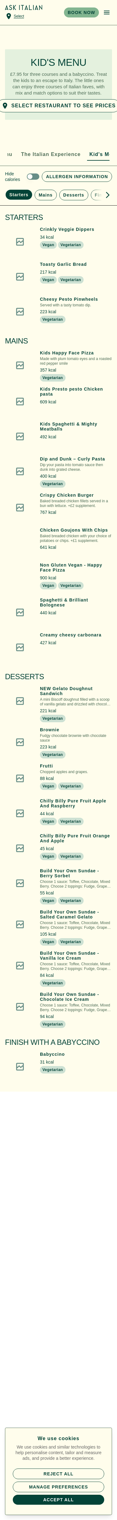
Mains (46, 194)
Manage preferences (58, 1486)
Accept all (58, 1499)
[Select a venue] (14, 16)
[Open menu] (106, 12)
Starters (18, 194)
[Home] (23, 7)
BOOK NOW (81, 12)
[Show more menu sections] (105, 195)
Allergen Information (77, 176)
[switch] (22, 176)
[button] (58, 242)
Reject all (59, 1473)
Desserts (73, 194)
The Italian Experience (51, 154)
